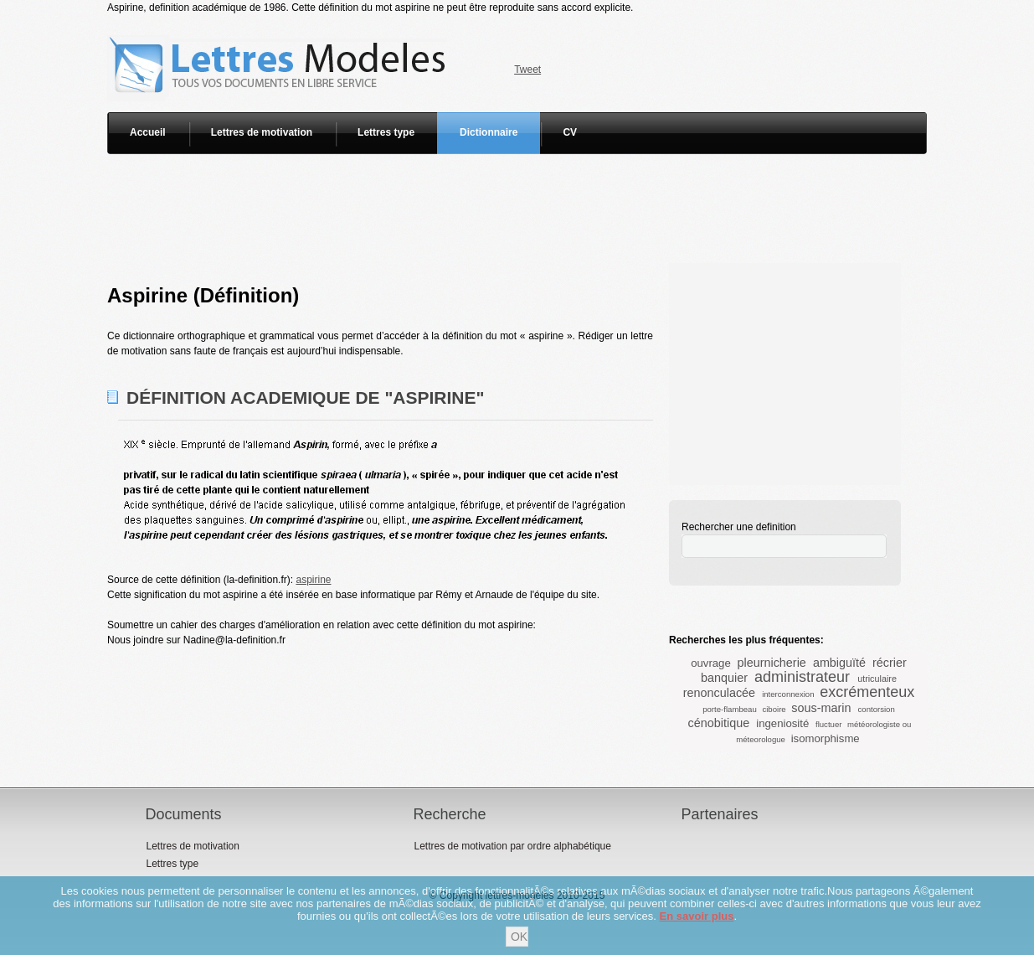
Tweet (527, 69)
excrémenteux (867, 692)
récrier (889, 662)
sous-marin (821, 708)
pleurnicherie (771, 662)
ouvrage (711, 663)
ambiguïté (839, 662)
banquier (724, 677)
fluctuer (828, 724)
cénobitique (719, 723)
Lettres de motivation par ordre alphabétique (512, 846)
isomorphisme (825, 738)
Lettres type (386, 132)
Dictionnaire (488, 132)
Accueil (148, 132)
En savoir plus (697, 916)
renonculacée (719, 692)
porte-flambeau (729, 709)
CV (570, 132)
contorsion (876, 709)
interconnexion (788, 694)
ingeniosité (782, 723)
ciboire (773, 709)
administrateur (802, 676)
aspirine (313, 580)
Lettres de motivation (261, 132)
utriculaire (877, 679)
